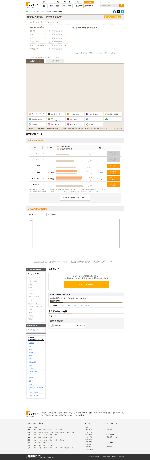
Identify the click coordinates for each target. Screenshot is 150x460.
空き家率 (31, 355)
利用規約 (109, 429)
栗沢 (75, 305)
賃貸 (44, 6)
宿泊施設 (92, 124)
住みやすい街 (88, 6)
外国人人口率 (32, 362)
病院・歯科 (73, 119)
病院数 (30, 384)
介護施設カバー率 (34, 395)
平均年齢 (31, 378)
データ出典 (118, 128)
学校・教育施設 (94, 114)
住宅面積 (31, 368)
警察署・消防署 (55, 114)
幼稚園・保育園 (113, 114)
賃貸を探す (68, 325)
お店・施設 (55, 61)
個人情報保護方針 (94, 457)
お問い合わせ (110, 434)
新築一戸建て (90, 434)
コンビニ (92, 119)
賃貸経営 (88, 446)
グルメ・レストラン (38, 114)
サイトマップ (110, 427)
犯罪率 (30, 359)
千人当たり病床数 (34, 392)
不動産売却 (78, 6)
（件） (74, 197)
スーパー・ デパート (111, 119)
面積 (30, 381)
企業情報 (121, 457)
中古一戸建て (90, 437)
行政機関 (34, 124)
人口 (30, 374)
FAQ (108, 432)
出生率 (30, 349)
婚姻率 (30, 365)
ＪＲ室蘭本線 (52, 214)
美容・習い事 (55, 124)
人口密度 (31, 343)
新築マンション (90, 429)
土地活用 (88, 444)
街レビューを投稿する (112, 17)
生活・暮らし (74, 124)
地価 (30, 346)
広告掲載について (112, 437)
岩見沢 (87, 305)
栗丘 (69, 305)
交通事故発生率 (33, 371)
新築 (51, 6)
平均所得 (31, 352)
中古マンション (90, 432)
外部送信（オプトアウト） (109, 457)
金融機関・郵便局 (37, 119)
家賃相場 (109, 446)
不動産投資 (89, 442)
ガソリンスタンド (75, 114)
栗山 (63, 305)
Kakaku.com (34, 457)
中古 (57, 6)
